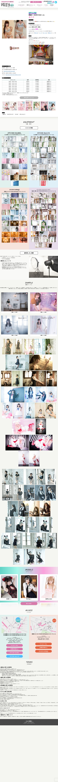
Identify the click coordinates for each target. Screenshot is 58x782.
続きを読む (29, 603)
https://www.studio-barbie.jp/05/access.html (13, 74)
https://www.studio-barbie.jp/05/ (9, 71)
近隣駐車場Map (15, 649)
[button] (3, 29)
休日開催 (32, 12)
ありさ (4, 114)
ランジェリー (22, 114)
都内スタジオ (32, 13)
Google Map (14, 645)
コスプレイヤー (11, 114)
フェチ (17, 114)
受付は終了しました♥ (29, 97)
